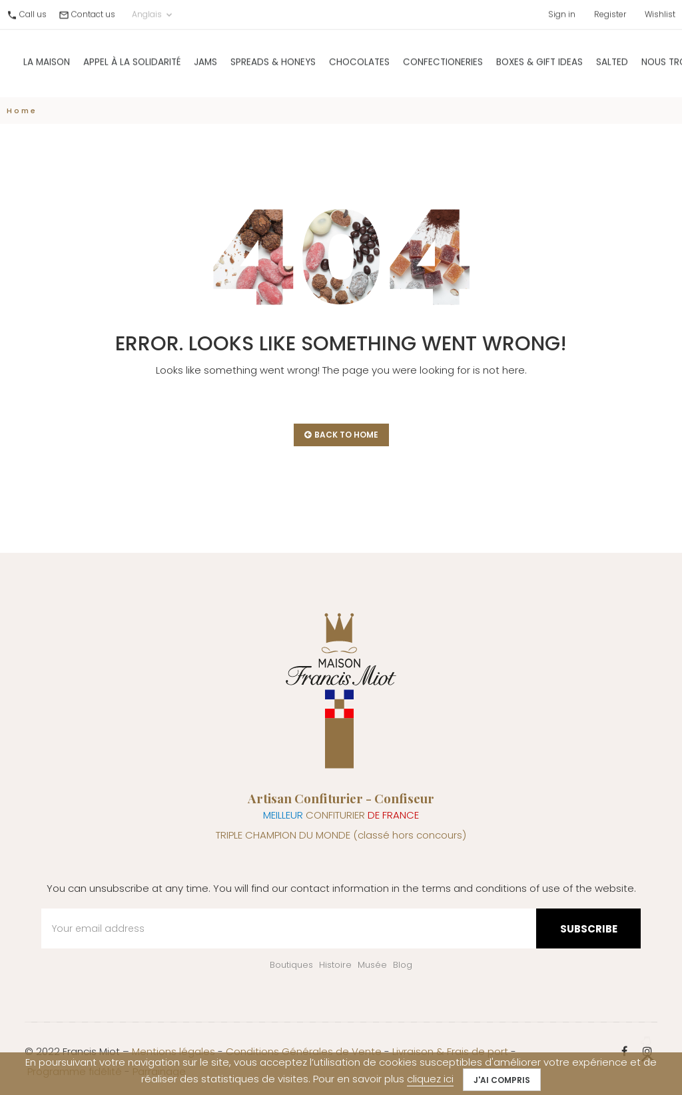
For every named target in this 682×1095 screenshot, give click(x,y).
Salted (612, 59)
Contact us (93, 11)
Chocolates (359, 59)
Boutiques (291, 964)
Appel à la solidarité (131, 59)
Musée (372, 964)
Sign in (561, 11)
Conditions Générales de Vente (304, 1051)
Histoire (335, 964)
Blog (402, 964)
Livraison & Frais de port (450, 1051)
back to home (341, 434)
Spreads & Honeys (273, 59)
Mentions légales (173, 1051)
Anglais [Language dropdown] (153, 12)
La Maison (46, 59)
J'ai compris (502, 1080)
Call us (33, 11)
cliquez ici (430, 1079)
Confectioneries (443, 59)
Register (610, 11)
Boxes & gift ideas (539, 59)
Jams (205, 59)
